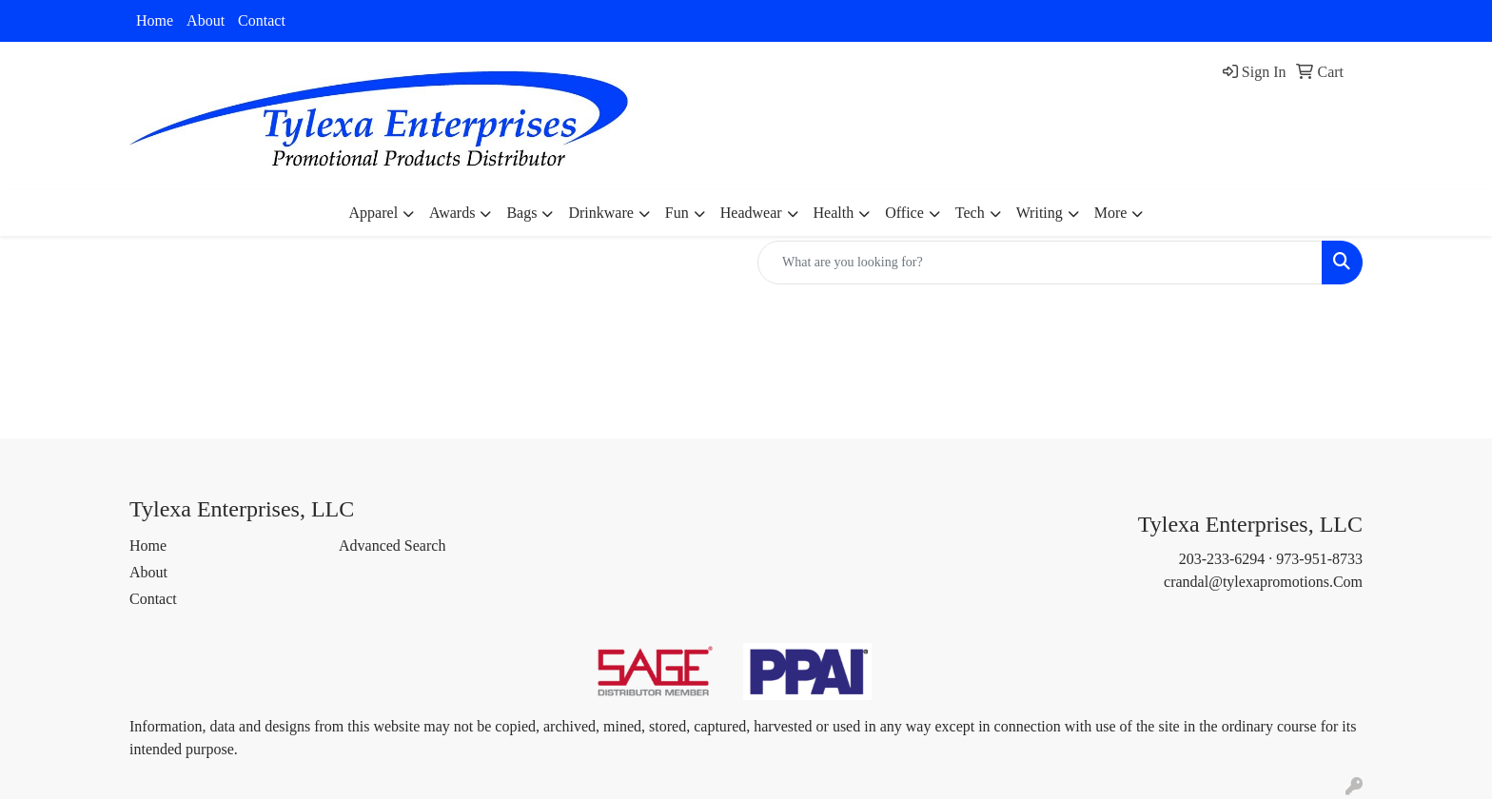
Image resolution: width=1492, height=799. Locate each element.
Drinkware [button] (600, 213)
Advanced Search (392, 545)
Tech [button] (970, 213)
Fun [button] (677, 213)
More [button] (1111, 213)
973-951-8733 (1319, 559)
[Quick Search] (1040, 262)
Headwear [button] (751, 213)
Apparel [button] (374, 213)
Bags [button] (521, 213)
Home (154, 20)
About (205, 20)
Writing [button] (1039, 213)
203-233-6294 (1222, 559)
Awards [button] (452, 213)
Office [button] (904, 213)
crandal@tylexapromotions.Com (1263, 582)
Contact (261, 20)
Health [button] (834, 213)
